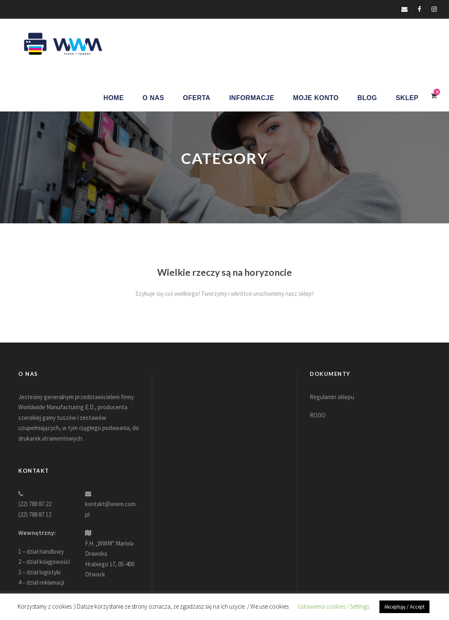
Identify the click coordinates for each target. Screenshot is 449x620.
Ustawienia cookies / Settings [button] (333, 606)
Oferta (196, 97)
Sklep (407, 97)
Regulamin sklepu (332, 397)
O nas (153, 97)
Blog (367, 97)
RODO (318, 415)
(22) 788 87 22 (34, 504)
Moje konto (316, 97)
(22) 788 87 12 (34, 514)
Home (113, 97)
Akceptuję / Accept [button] (404, 606)
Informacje (251, 97)
